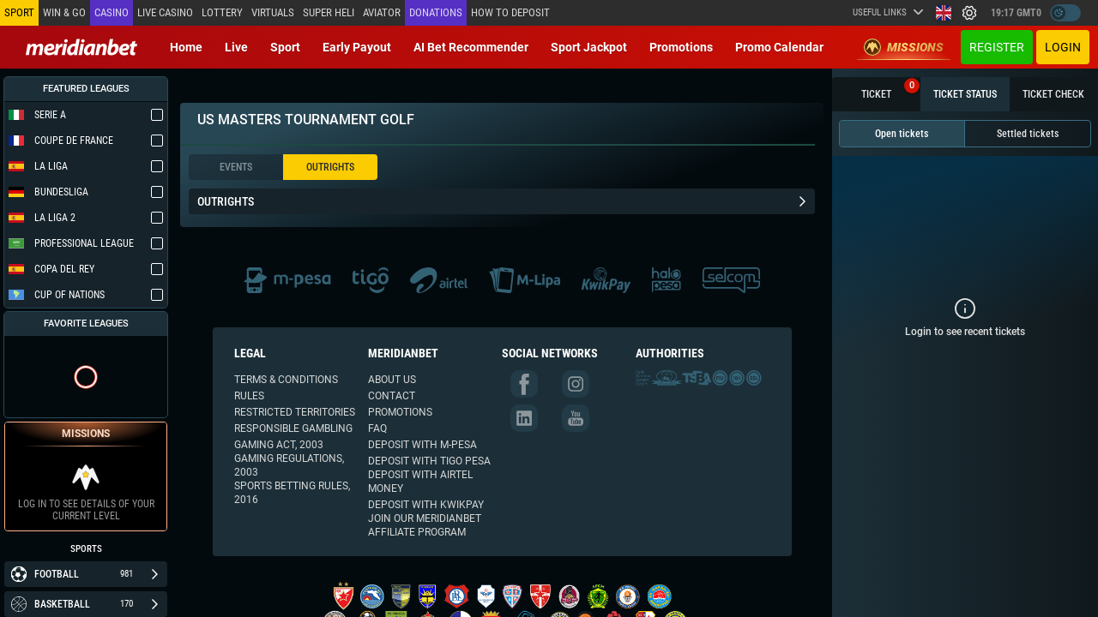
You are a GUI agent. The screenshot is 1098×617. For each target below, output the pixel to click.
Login (1063, 47)
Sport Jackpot (589, 47)
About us (392, 380)
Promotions (681, 47)
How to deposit (510, 12)
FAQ (377, 428)
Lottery (222, 12)
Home (186, 47)
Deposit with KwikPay (426, 505)
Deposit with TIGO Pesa (429, 461)
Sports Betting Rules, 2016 (292, 493)
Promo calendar (779, 47)
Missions (904, 47)
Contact (391, 396)
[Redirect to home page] (81, 47)
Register (996, 47)
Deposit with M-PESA (422, 445)
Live (236, 47)
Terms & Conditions (286, 380)
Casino (111, 12)
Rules (249, 396)
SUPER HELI (328, 12)
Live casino (165, 12)
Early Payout (357, 47)
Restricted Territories (294, 412)
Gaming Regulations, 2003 (289, 465)
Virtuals (272, 12)
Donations (435, 12)
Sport (285, 47)
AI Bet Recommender (470, 47)
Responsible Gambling (293, 428)
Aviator (382, 12)
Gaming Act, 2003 (278, 445)
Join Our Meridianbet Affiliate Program (424, 525)
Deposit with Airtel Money (420, 481)
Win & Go (64, 12)
